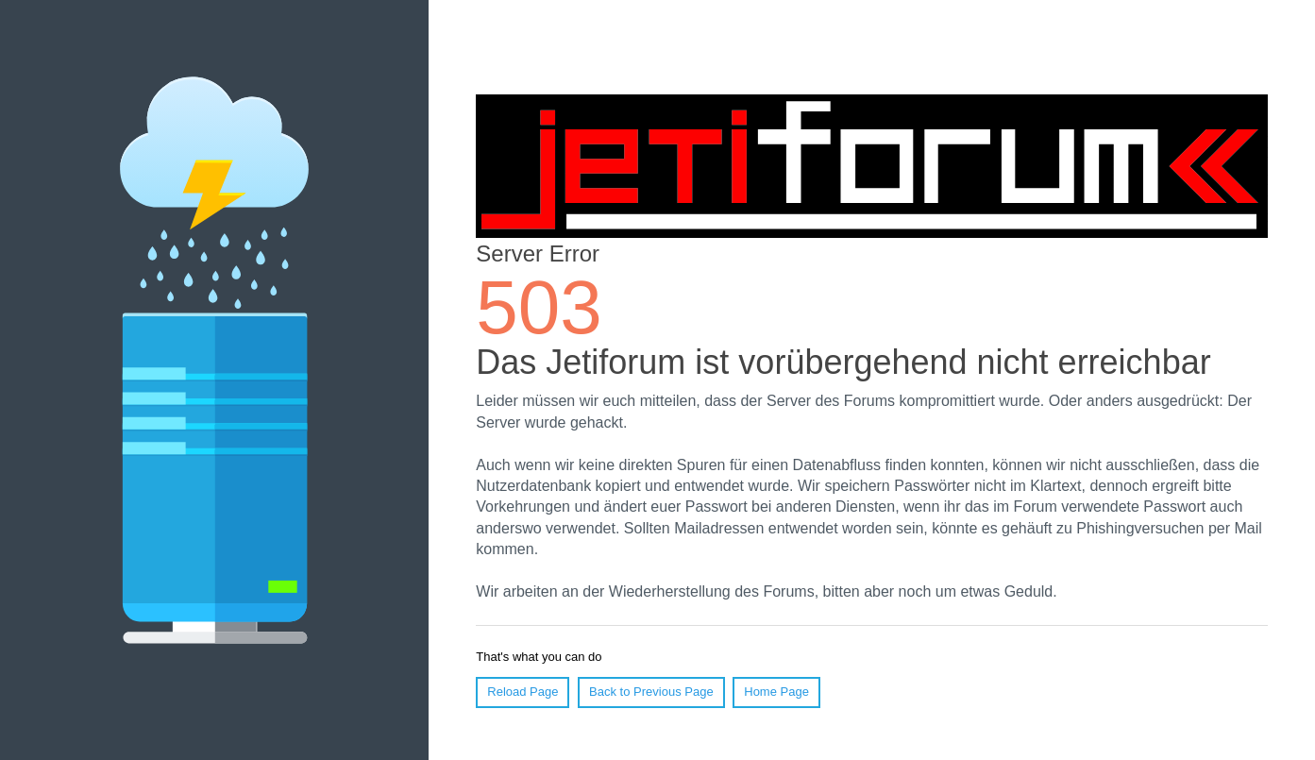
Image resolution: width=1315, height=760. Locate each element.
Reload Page (522, 691)
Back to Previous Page (651, 691)
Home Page (776, 691)
